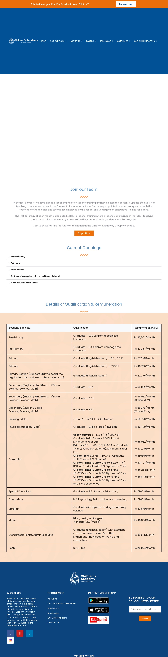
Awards (91, 41)
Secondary (17, 270)
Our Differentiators (145, 41)
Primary (15, 263)
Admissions (106, 41)
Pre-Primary (18, 257)
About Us (76, 41)
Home (43, 41)
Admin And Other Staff (24, 283)
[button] (84, 257)
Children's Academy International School (35, 276)
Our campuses (58, 41)
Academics (123, 41)
